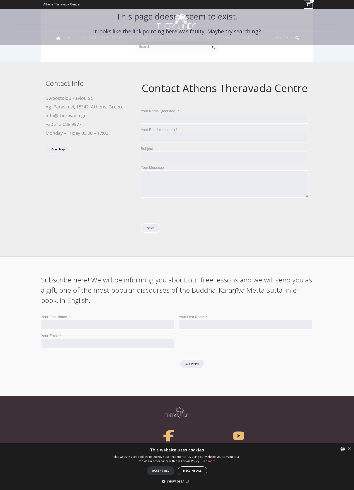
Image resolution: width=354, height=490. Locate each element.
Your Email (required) (159, 130)
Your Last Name (193, 317)
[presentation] (175, 220)
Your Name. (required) (160, 111)
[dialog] (177, 466)
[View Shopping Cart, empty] (308, 4)
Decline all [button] (192, 471)
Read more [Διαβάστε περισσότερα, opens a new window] (208, 461)
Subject (147, 149)
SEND (150, 228)
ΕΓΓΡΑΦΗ (192, 363)
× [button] (349, 449)
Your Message (152, 167)
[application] (107, 38)
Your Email (51, 336)
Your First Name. (55, 317)
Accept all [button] (160, 471)
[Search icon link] (297, 38)
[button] (177, 482)
